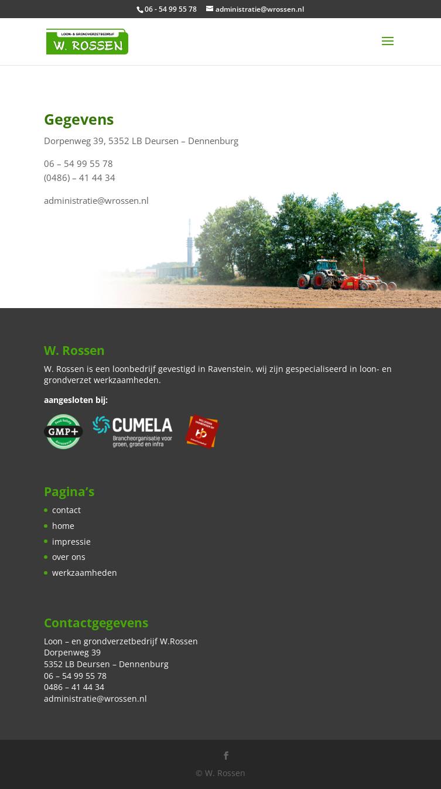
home (63, 525)
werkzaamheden (84, 572)
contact (66, 509)
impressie (71, 541)
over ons (69, 556)
